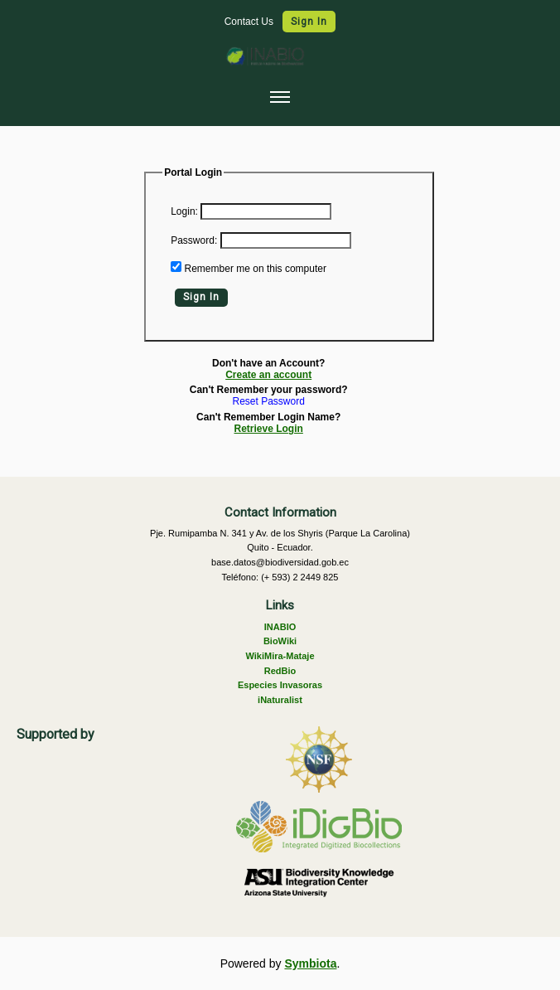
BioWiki (280, 641)
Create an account (268, 375)
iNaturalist (280, 700)
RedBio (280, 671)
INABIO (280, 627)
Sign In (309, 21)
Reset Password (269, 401)
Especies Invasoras (280, 685)
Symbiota (310, 963)
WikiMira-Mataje (279, 656)
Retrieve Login (268, 428)
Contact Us (250, 21)
